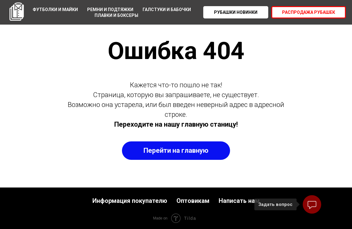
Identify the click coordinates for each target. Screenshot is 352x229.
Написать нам (239, 200)
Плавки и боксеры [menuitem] (116, 15)
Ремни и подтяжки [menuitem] (110, 9)
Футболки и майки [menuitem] (55, 9)
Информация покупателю (129, 200)
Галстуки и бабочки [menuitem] (167, 9)
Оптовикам (192, 200)
